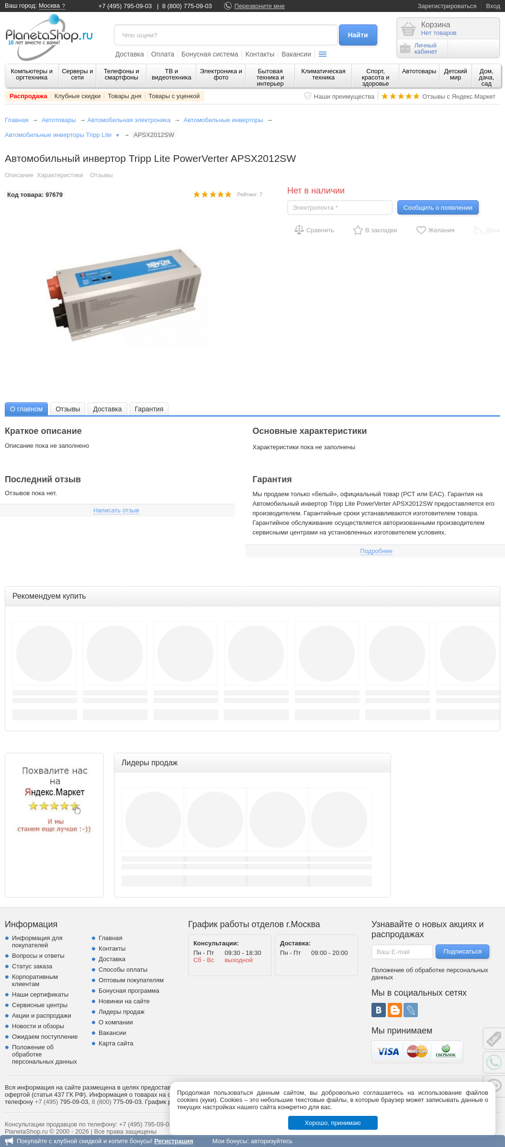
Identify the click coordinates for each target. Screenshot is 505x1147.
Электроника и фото (221, 74)
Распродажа (28, 96)
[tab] (26, 408)
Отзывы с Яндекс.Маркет (458, 96)
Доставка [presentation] (107, 409)
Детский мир (455, 74)
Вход (493, 6)
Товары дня (124, 96)
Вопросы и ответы (38, 955)
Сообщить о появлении (438, 207)
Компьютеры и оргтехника (32, 74)
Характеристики (60, 175)
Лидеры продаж (122, 1011)
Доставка (129, 54)
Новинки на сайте (124, 1001)
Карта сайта (116, 1043)
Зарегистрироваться (447, 6)
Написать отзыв (116, 510)
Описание (19, 175)
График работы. (168, 1101)
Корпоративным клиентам (35, 980)
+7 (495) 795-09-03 (125, 6)
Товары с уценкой (174, 96)
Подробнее (376, 551)
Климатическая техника (324, 74)
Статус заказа (32, 966)
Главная (16, 120)
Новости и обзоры (38, 1026)
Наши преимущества (344, 96)
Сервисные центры (39, 1005)
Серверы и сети (77, 74)
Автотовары (419, 71)
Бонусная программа (129, 990)
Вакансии (296, 54)
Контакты (260, 54)
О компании (116, 1022)
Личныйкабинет (419, 48)
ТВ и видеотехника (171, 74)
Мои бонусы (229, 1141)
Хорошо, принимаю (333, 1122)
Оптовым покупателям (131, 980)
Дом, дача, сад (486, 77)
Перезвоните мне (260, 6)
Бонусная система (209, 54)
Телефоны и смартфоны (121, 74)
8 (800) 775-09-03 (187, 6)
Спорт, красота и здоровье (376, 77)
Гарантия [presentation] (149, 409)
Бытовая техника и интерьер (270, 77)
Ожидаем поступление (45, 1036)
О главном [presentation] (26, 409)
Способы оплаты (123, 969)
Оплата (162, 54)
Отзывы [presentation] (68, 409)
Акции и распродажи (41, 1015)
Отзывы (101, 175)
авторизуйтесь (271, 1141)
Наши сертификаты (40, 994)
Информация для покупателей (37, 941)
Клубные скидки (78, 96)
